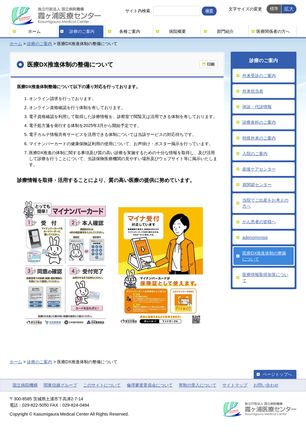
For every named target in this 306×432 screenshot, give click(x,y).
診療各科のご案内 (259, 122)
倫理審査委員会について (150, 385)
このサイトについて (102, 385)
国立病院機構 (25, 385)
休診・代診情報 (257, 106)
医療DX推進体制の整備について (264, 256)
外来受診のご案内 (259, 75)
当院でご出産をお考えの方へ (265, 203)
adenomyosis (255, 237)
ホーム (34, 31)
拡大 (289, 8)
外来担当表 (252, 91)
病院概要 (177, 31)
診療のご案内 (81, 31)
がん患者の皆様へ (259, 221)
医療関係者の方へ (273, 31)
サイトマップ (234, 385)
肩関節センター (257, 184)
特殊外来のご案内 (259, 138)
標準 (274, 8)
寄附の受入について (197, 385)
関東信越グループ (60, 385)
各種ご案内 (129, 31)
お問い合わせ (266, 385)
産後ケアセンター (259, 169)
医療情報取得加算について (265, 277)
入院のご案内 (254, 153)
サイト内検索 (137, 10)
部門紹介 (225, 31)
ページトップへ (277, 374)
